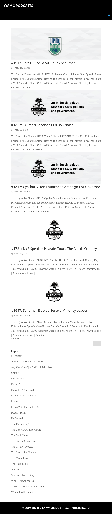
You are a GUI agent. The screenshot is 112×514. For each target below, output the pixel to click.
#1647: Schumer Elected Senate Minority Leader (49, 310)
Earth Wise (17, 384)
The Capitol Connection (23, 441)
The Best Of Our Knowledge (26, 429)
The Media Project (20, 458)
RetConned (17, 418)
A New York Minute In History (27, 361)
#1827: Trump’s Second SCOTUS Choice (42, 125)
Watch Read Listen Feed (23, 492)
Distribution (17, 378)
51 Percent (16, 355)
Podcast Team (18, 412)
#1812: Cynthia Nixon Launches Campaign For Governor (55, 186)
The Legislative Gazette (23, 452)
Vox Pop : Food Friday (23, 475)
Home (14, 401)
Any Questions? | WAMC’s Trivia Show (32, 367)
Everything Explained (22, 389)
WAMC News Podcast (22, 480)
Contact (15, 372)
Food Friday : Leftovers (23, 395)
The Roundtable (19, 463)
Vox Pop (15, 469)
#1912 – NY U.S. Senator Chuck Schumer (43, 63)
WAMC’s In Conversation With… (28, 486)
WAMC (16, 68)
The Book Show (19, 435)
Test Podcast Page (20, 424)
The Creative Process (22, 446)
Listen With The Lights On (25, 407)
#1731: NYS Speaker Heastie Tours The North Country (54, 248)
